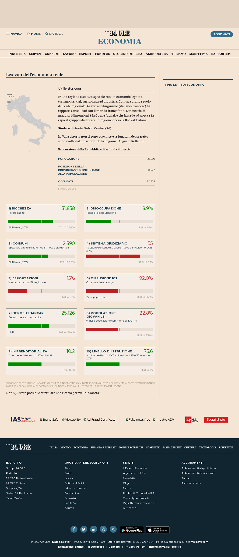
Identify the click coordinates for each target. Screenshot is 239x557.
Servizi (35, 54)
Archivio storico (191, 483)
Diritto (68, 473)
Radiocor (187, 478)
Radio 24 (11, 473)
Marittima (198, 54)
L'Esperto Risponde (135, 468)
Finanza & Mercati (103, 447)
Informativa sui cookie (165, 546)
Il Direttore (96, 546)
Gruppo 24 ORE (15, 468)
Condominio (72, 493)
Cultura (190, 447)
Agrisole (69, 508)
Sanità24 (70, 503)
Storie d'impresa (127, 54)
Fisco (68, 468)
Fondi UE (102, 54)
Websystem (199, 541)
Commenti (153, 447)
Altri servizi (130, 508)
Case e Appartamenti (136, 498)
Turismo (178, 54)
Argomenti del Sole (135, 473)
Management (172, 447)
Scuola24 (70, 498)
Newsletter (129, 478)
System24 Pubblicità (19, 493)
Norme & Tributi (131, 447)
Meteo (126, 488)
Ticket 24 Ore (14, 498)
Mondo (65, 447)
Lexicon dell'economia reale (34, 74)
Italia (53, 447)
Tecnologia (207, 447)
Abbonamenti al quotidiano (199, 468)
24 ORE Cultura (15, 483)
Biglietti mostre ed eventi (138, 503)
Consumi (52, 54)
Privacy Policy (135, 546)
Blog (126, 483)
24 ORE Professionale (19, 478)
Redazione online (71, 546)
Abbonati (222, 34)
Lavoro (69, 54)
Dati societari (61, 541)
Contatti (114, 546)
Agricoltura (157, 54)
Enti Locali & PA (74, 483)
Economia (119, 41)
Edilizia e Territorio (76, 488)
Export (85, 54)
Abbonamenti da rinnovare (198, 473)
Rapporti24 (221, 54)
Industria (17, 54)
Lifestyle (226, 447)
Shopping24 (14, 488)
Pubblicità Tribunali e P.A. (139, 493)
